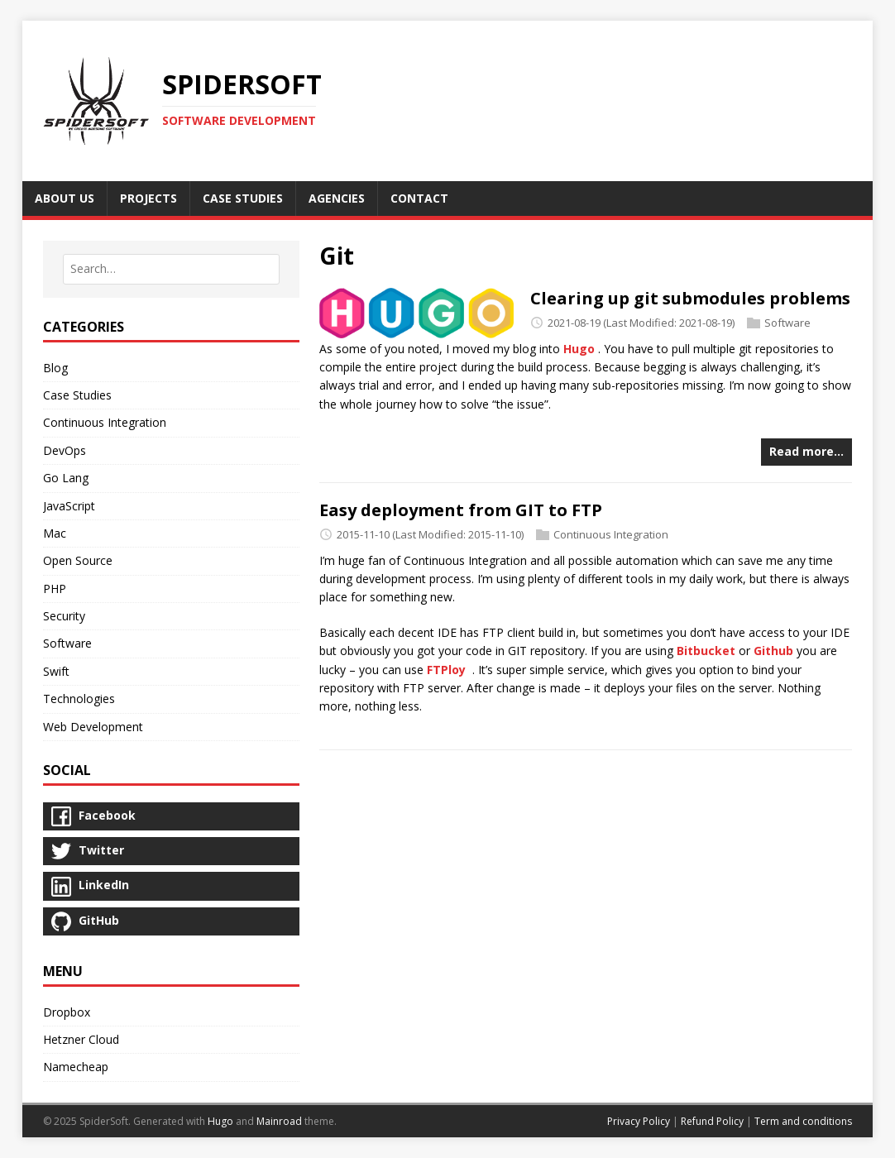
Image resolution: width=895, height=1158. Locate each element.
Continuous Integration (610, 534)
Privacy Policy (638, 1121)
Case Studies (77, 395)
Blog (55, 368)
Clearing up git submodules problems (690, 298)
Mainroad (279, 1121)
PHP (54, 588)
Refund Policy (712, 1121)
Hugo (579, 348)
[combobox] (171, 269)
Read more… (806, 451)
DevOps (64, 450)
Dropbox (66, 1012)
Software (787, 322)
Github (773, 650)
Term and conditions (803, 1121)
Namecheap (75, 1066)
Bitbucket (706, 650)
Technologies (79, 698)
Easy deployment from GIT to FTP (460, 510)
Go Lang (66, 478)
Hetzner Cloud (81, 1039)
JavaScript (69, 506)
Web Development (93, 727)
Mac (54, 533)
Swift (56, 671)
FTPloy (446, 669)
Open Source (77, 560)
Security (64, 616)
